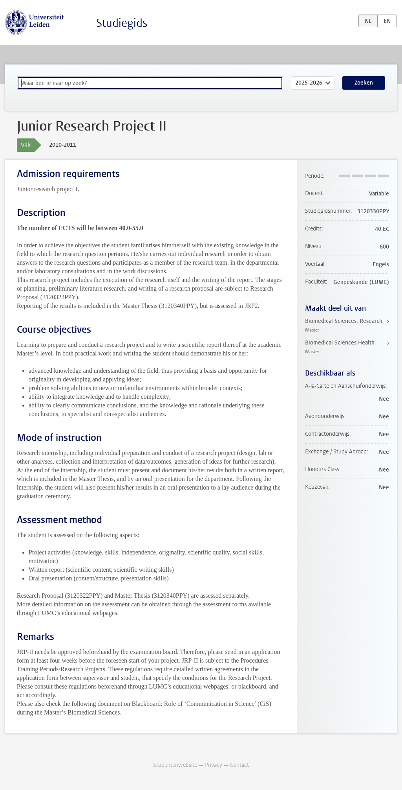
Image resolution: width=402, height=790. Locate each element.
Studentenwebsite (175, 765)
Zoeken (363, 83)
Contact (239, 765)
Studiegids (122, 23)
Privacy (213, 765)
